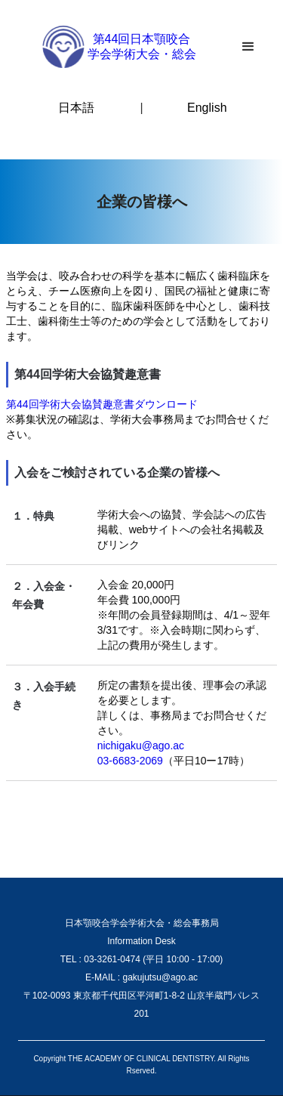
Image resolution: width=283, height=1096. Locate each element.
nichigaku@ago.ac (140, 745)
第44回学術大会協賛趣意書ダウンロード (102, 404)
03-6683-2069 (130, 761)
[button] (248, 46)
